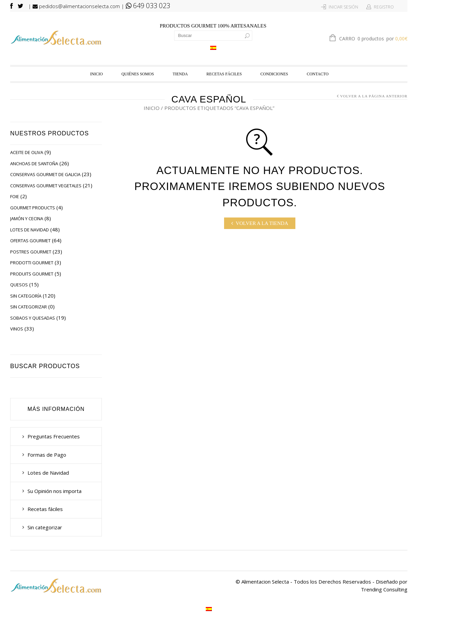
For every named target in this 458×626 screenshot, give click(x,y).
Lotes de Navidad (29, 230)
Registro (384, 7)
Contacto (317, 74)
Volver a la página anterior (373, 96)
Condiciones (274, 74)
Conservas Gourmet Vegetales (45, 186)
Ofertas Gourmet (30, 241)
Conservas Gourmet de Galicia (45, 174)
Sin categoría (25, 296)
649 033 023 (148, 5)
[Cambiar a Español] (213, 47)
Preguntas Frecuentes (54, 436)
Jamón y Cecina (26, 218)
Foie (14, 196)
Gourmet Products (32, 208)
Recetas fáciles (224, 74)
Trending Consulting (384, 589)
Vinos (16, 329)
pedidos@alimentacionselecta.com (76, 6)
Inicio (96, 74)
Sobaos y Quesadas (32, 318)
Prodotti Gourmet (31, 263)
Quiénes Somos (138, 74)
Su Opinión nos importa (54, 491)
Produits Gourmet (31, 274)
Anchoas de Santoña (34, 163)
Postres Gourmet (30, 252)
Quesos (19, 285)
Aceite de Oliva (26, 152)
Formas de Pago (47, 454)
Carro (373, 39)
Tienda (180, 74)
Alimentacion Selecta (265, 581)
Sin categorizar (28, 307)
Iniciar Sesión (343, 7)
